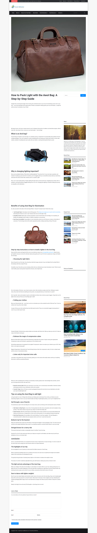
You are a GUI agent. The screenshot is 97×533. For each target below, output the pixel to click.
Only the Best (35, 12)
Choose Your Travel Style (25, 12)
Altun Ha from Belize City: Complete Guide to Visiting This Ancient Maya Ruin (78, 178)
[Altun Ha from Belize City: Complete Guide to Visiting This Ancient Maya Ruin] (67, 178)
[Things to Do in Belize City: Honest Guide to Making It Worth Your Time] (67, 184)
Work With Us (70, 1)
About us (64, 1)
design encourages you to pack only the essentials (49, 212)
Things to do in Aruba (76, 233)
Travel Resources (52, 12)
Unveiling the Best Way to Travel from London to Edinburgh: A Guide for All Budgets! (79, 240)
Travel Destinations (43, 12)
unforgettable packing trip (48, 252)
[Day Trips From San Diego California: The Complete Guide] (75, 307)
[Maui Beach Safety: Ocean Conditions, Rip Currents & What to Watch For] (75, 346)
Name (12, 510)
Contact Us (83, 1)
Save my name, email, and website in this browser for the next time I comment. (26, 519)
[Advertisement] (61, 6)
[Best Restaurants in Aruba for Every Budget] (67, 172)
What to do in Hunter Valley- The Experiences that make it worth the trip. (79, 166)
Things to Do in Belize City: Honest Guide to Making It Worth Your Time (79, 184)
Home (60, 1)
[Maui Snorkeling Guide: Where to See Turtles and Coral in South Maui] (75, 326)
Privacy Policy (76, 1)
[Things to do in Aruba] (67, 235)
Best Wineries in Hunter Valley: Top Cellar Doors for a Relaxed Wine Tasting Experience (79, 160)
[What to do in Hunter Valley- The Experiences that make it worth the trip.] (67, 166)
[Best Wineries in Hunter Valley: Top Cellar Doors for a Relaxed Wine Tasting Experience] (67, 160)
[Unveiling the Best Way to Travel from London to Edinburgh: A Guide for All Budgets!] (67, 241)
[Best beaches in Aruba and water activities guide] (67, 229)
